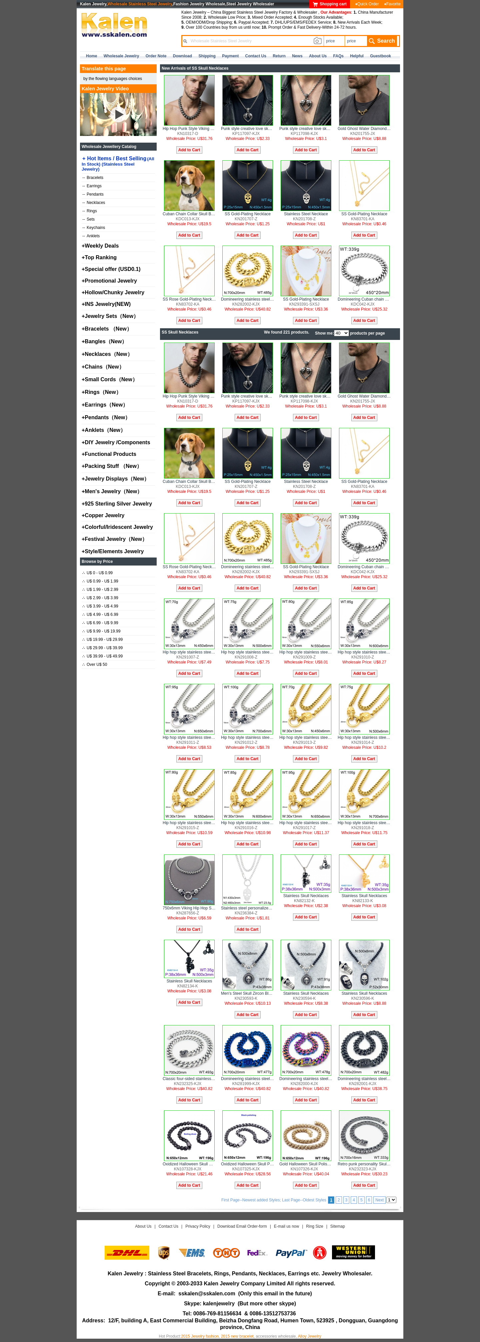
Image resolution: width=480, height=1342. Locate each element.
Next (379, 1200)
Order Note (156, 56)
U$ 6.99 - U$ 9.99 (100, 623)
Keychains (93, 227)
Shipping (206, 56)
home (91, 56)
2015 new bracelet (237, 1336)
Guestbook (380, 56)
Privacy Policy (197, 1226)
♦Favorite (392, 4)
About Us (143, 1226)
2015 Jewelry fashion (200, 1336)
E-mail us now (286, 1226)
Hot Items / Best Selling (118, 164)
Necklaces (93, 202)
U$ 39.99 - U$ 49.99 (102, 656)
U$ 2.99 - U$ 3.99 (100, 598)
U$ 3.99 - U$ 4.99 (100, 606)
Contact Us (168, 1226)
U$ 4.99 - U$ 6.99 (100, 614)
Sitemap (337, 1226)
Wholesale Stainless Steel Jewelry (140, 4)
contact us (255, 56)
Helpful (357, 56)
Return (279, 56)
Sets (88, 219)
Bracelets (92, 177)
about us (318, 56)
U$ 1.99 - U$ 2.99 (100, 589)
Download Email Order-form (242, 1226)
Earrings (92, 186)
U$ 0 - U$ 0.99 (97, 573)
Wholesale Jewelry (121, 56)
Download (182, 56)
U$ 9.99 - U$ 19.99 (101, 631)
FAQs (338, 56)
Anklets (91, 236)
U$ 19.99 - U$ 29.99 (102, 639)
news (297, 56)
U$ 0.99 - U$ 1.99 (100, 581)
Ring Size (314, 1226)
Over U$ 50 (94, 664)
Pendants (93, 194)
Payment (230, 56)
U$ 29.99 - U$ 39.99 (102, 648)
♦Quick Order (367, 4)
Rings (89, 211)
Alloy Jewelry (309, 1336)
